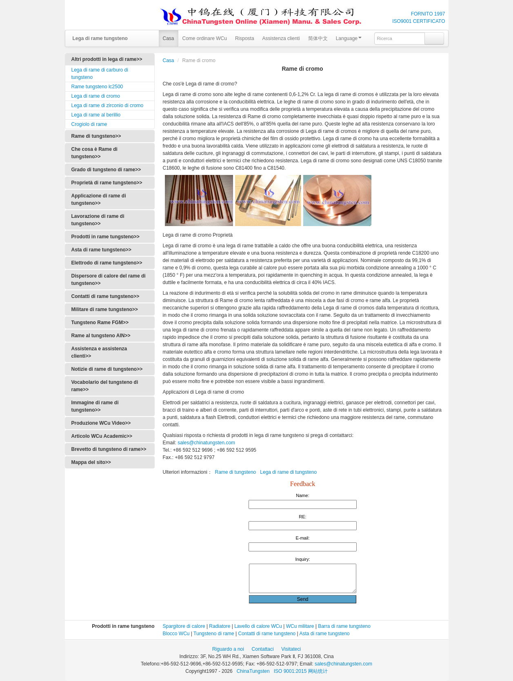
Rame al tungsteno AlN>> (101, 335)
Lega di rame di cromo (95, 96)
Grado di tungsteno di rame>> (106, 169)
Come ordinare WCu (204, 38)
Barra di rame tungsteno (344, 626)
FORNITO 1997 (428, 14)
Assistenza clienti (281, 38)
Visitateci (291, 649)
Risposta (244, 38)
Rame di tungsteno (235, 472)
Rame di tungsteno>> (96, 136)
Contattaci (263, 649)
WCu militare (300, 626)
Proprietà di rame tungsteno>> (106, 183)
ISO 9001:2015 (291, 671)
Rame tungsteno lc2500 (97, 87)
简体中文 (318, 38)
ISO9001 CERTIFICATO (418, 21)
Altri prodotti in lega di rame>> (106, 59)
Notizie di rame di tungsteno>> (107, 369)
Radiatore (219, 626)
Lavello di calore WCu (258, 626)
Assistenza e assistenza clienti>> (99, 352)
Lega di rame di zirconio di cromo (107, 105)
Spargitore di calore (184, 626)
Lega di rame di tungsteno (288, 472)
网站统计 (318, 671)
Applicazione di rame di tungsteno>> (98, 199)
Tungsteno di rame (213, 633)
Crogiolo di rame (89, 124)
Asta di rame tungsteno (324, 633)
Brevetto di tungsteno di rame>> (109, 449)
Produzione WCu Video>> (101, 423)
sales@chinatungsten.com (205, 443)
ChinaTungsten (254, 671)
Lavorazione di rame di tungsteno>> (97, 219)
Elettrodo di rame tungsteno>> (106, 263)
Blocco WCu (176, 633)
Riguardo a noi (228, 649)
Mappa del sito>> (91, 462)
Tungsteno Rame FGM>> (100, 322)
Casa (168, 38)
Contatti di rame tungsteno (267, 633)
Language (349, 38)
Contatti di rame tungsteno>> (105, 296)
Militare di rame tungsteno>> (104, 309)
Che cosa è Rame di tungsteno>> (94, 152)
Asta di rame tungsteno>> (101, 250)
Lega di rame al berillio (96, 115)
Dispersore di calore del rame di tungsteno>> (108, 279)
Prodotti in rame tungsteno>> (105, 237)
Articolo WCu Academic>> (102, 436)
